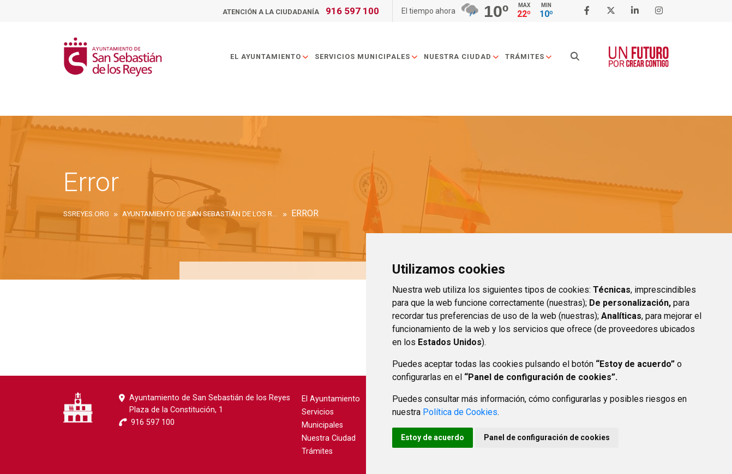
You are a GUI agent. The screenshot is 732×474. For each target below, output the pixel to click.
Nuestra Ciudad (462, 56)
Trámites (529, 56)
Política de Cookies (460, 412)
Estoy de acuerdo (432, 437)
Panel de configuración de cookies (547, 437)
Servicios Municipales (366, 56)
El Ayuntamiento (269, 56)
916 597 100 (352, 10)
